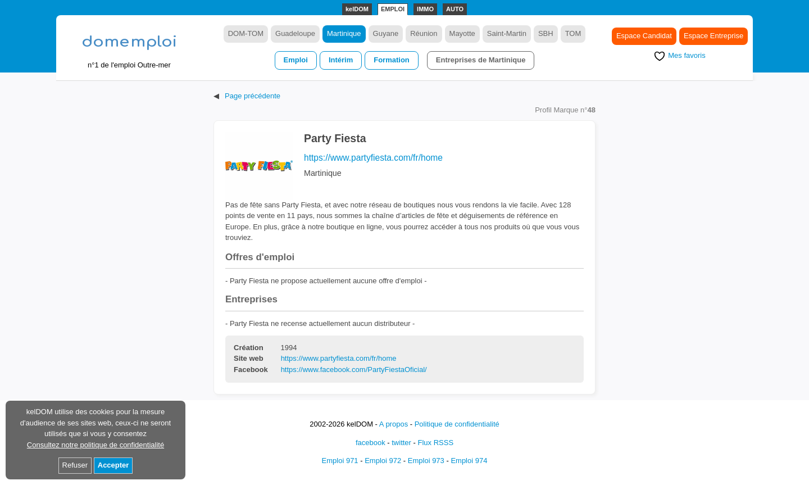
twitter (401, 442)
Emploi (296, 60)
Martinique (344, 33)
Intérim (341, 60)
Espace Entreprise (713, 35)
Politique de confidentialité (457, 424)
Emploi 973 (426, 460)
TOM (573, 33)
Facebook (251, 370)
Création (248, 348)
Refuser (75, 465)
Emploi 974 (469, 460)
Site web (248, 358)
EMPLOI (392, 9)
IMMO (425, 9)
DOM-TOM (245, 33)
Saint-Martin (506, 33)
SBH (545, 33)
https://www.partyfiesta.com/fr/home (373, 157)
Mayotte (462, 33)
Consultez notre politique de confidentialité (95, 445)
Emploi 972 (383, 460)
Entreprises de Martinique (481, 60)
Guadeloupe (295, 33)
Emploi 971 (340, 460)
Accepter (113, 465)
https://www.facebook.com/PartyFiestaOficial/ (354, 369)
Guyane (386, 33)
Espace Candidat (644, 35)
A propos (393, 424)
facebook (370, 442)
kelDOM (357, 9)
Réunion (423, 33)
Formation (392, 60)
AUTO (454, 9)
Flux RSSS (435, 442)
